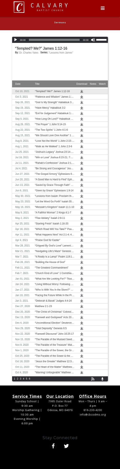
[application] (60, 40)
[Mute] (93, 40)
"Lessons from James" (61, 52)
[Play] (16, 40)
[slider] (54, 40)
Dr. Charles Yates (28, 52)
